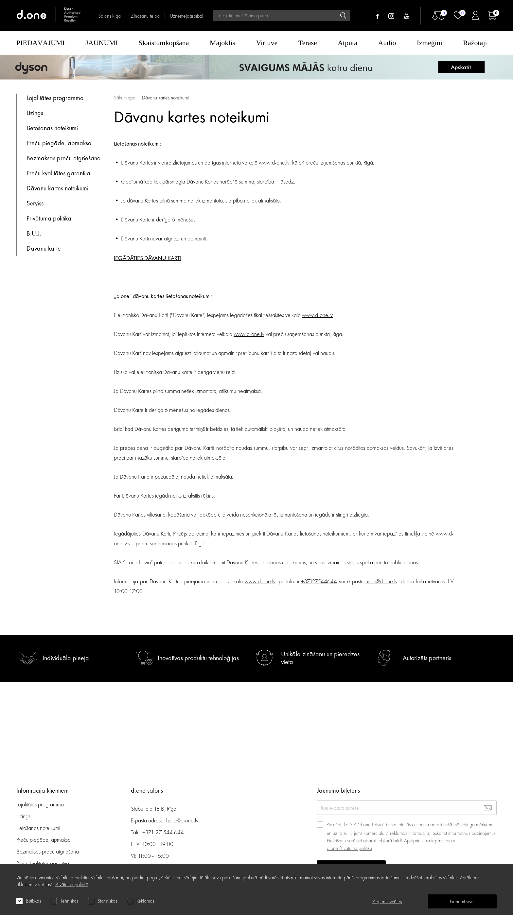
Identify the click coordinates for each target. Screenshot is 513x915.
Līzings (35, 113)
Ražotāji (475, 43)
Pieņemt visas (462, 901)
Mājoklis (222, 43)
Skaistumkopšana (164, 43)
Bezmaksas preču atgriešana (64, 158)
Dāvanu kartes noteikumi (57, 188)
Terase (307, 43)
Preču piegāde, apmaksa (59, 143)
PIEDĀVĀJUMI (40, 43)
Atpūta (347, 43)
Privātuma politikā (71, 884)
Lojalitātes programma (56, 98)
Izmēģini (429, 43)
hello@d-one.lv (381, 581)
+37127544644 (319, 581)
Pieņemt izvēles (387, 901)
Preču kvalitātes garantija (58, 173)
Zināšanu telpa (145, 15)
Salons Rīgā (109, 15)
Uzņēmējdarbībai (186, 15)
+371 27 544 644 (163, 832)
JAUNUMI (101, 43)
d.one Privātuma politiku (349, 848)
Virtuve (267, 43)
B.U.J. (34, 233)
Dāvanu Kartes (137, 162)
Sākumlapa (124, 97)
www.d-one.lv (274, 162)
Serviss (35, 203)
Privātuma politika (49, 218)
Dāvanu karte (44, 248)
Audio (387, 43)
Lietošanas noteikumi (52, 128)
